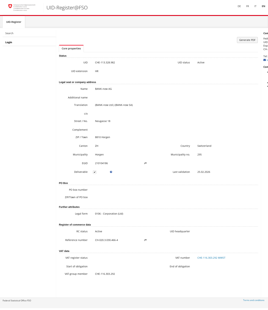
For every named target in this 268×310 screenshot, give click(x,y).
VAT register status (73, 266)
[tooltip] (100, 173)
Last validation (152, 173)
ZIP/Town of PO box (71, 200)
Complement (72, 131)
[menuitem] (237, 9)
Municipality (73, 156)
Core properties (71, 50)
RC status (74, 236)
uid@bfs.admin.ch (234, 61)
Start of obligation (69, 276)
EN (261, 8)
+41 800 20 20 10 (235, 57)
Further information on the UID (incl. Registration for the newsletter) (245, 77)
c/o (78, 115)
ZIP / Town (74, 138)
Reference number (74, 246)
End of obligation (151, 276)
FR (245, 8)
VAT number (153, 265)
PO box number (71, 191)
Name (76, 90)
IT (253, 8)
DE (236, 8)
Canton (76, 147)
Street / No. (73, 122)
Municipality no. (151, 156)
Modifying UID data (238, 87)
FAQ (229, 84)
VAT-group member (74, 285)
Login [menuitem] (8, 43)
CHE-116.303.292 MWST (182, 265)
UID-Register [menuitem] (13, 23)
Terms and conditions (253, 301)
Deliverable (73, 173)
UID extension (72, 72)
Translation (73, 106)
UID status (155, 64)
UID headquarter (151, 236)
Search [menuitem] (9, 34)
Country (156, 147)
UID (78, 64)
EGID (77, 164)
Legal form (74, 218)
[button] (127, 165)
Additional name (70, 99)
